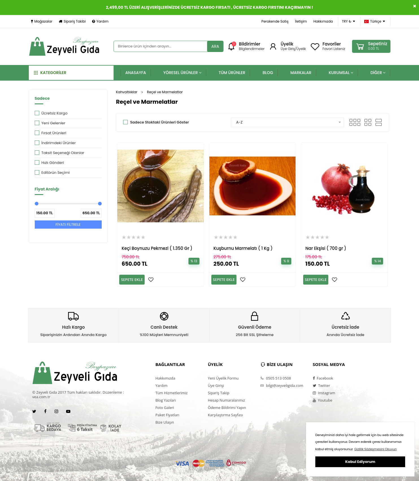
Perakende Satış (274, 21)
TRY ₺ (348, 21)
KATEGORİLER (50, 72)
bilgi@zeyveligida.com (281, 385)
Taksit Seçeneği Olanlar (63, 152)
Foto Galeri (164, 407)
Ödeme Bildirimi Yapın (227, 407)
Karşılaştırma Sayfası (225, 415)
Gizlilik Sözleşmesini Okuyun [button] (375, 449)
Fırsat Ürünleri (54, 133)
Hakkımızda (323, 21)
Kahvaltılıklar (126, 92)
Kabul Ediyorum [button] (360, 461)
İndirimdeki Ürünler (59, 143)
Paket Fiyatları (167, 415)
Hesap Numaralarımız (226, 400)
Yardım (100, 21)
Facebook (323, 378)
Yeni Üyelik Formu (223, 378)
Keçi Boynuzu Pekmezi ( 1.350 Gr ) (156, 248)
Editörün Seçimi (56, 172)
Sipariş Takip (218, 393)
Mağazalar (42, 21)
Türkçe (374, 21)
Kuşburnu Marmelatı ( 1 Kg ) (243, 248)
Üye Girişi (216, 385)
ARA (215, 46)
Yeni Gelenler (54, 123)
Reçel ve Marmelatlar (165, 92)
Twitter (321, 385)
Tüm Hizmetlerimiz (171, 393)
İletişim (301, 21)
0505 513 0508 (275, 378)
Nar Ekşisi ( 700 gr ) (325, 248)
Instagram (324, 393)
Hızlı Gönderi (53, 162)
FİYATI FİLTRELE (68, 224)
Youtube (322, 400)
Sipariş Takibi (72, 21)
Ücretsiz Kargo (55, 113)
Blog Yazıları (165, 400)
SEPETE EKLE (132, 279)
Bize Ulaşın (164, 422)
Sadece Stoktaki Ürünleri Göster (159, 122)
